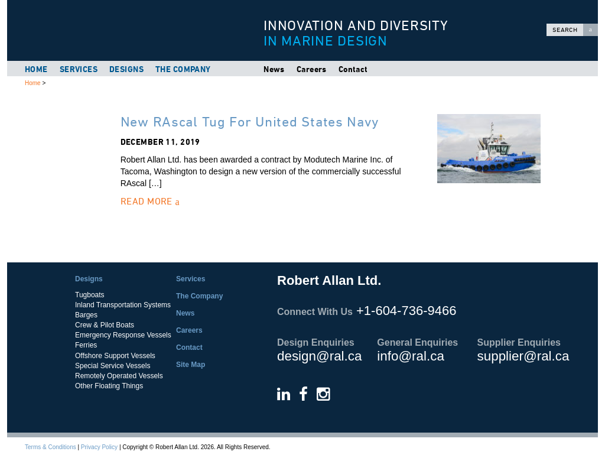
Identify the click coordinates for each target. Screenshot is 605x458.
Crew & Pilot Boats (104, 325)
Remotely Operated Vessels (119, 376)
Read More (150, 201)
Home (36, 69)
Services (78, 69)
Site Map (190, 364)
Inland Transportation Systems (123, 305)
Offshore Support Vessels (115, 356)
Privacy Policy (99, 447)
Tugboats (90, 295)
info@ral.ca (410, 356)
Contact (353, 69)
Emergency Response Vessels (123, 335)
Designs (126, 69)
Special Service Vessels (112, 366)
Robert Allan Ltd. (131, 30)
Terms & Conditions (50, 447)
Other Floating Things (109, 386)
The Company (183, 69)
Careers (312, 69)
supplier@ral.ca (523, 356)
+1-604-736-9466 (406, 310)
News (274, 69)
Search (575, 30)
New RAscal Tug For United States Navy (250, 121)
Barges (86, 315)
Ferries (86, 345)
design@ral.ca (319, 356)
